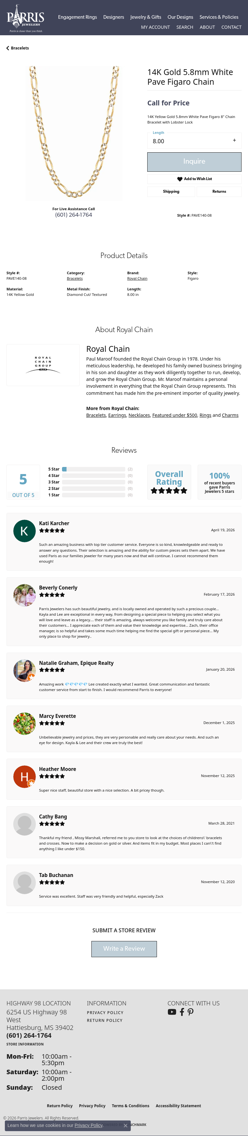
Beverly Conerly (58, 587)
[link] (232, 27)
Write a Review (124, 949)
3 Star (53, 482)
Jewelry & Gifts (145, 17)
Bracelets (20, 48)
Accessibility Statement (178, 1106)
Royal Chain (137, 278)
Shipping (171, 192)
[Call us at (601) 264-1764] (29, 1035)
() (130, 469)
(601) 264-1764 (73, 215)
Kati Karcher (54, 523)
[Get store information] (25, 1044)
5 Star (53, 469)
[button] (155, 27)
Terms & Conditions (131, 1106)
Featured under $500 (174, 415)
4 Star (53, 475)
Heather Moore (57, 769)
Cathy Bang (53, 816)
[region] (73, 133)
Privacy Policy (105, 1012)
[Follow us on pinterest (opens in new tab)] (190, 1012)
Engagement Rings (77, 17)
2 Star (53, 488)
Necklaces (139, 415)
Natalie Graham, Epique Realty (76, 663)
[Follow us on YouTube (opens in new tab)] (172, 1012)
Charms (230, 415)
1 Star (53, 495)
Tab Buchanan (56, 875)
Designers (113, 17)
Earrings (117, 415)
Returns (219, 192)
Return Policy (105, 1020)
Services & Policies (219, 17)
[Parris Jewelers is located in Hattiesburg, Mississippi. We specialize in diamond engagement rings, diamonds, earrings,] (28, 18)
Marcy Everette (57, 716)
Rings (206, 415)
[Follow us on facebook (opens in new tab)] (182, 1012)
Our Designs (180, 17)
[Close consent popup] (126, 1126)
